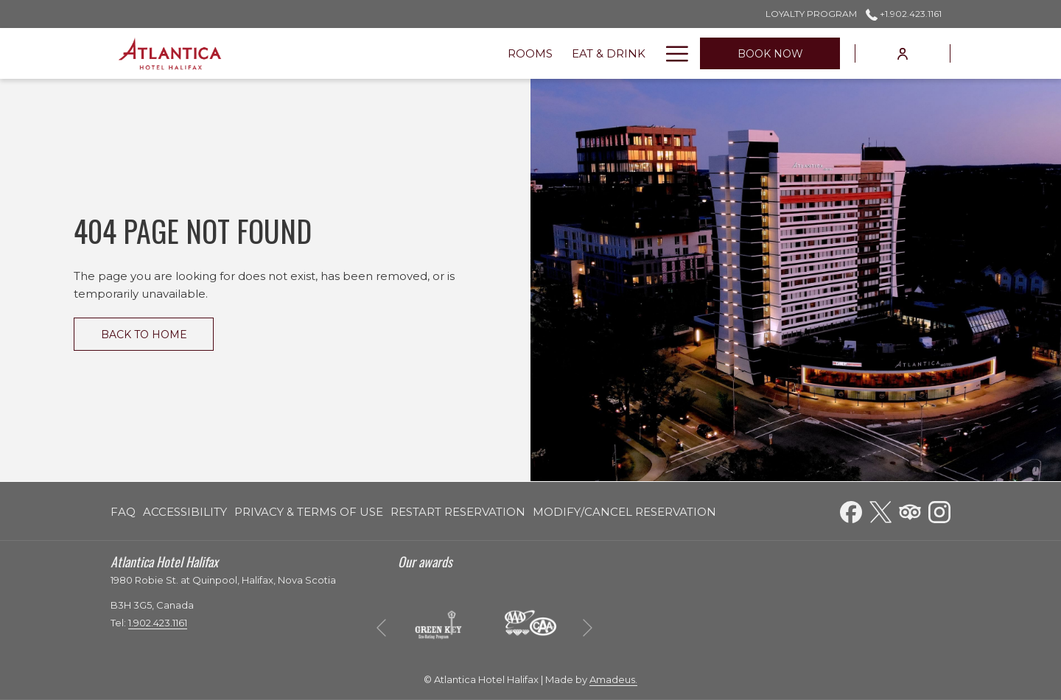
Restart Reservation (458, 512)
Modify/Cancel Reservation (624, 512)
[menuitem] (312, 53)
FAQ (123, 512)
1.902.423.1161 (157, 623)
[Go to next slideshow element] (587, 627)
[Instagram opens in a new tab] (939, 510)
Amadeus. (613, 679)
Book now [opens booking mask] (770, 53)
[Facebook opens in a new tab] (851, 510)
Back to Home (144, 334)
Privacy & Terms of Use (308, 512)
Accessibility (185, 512)
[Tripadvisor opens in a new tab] (910, 510)
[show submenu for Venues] (512, 53)
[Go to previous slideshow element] (381, 627)
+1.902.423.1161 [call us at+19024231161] (904, 13)
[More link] (671, 53)
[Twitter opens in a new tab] (880, 510)
